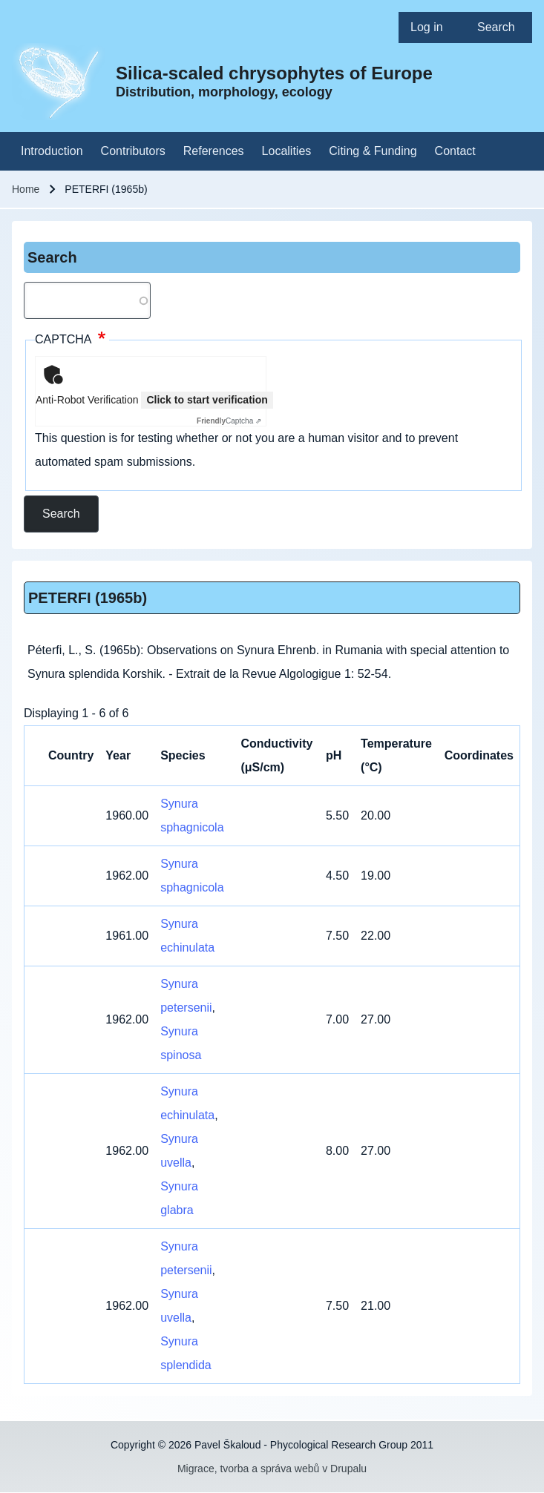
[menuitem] (432, 27)
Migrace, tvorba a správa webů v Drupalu (272, 1468)
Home (25, 189)
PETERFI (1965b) (87, 598)
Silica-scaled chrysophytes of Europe (274, 73)
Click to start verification (206, 400)
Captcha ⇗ (229, 421)
